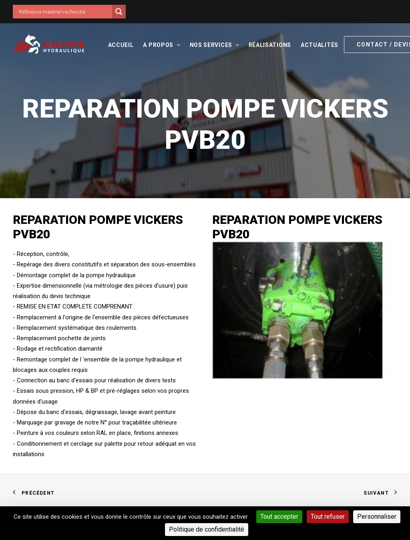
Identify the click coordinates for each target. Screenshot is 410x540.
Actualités (319, 45)
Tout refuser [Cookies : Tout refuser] (328, 516)
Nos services (214, 45)
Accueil (121, 45)
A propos (161, 45)
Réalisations (270, 45)
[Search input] (64, 11)
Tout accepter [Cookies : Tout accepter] (279, 516)
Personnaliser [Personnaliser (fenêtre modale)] (376, 516)
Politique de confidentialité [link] (206, 529)
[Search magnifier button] (119, 11)
